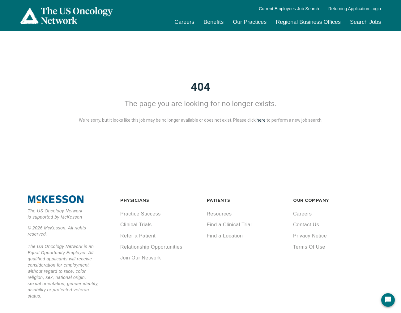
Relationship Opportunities (151, 247)
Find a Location (225, 235)
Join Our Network (140, 257)
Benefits (213, 22)
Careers (184, 22)
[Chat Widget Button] (388, 300)
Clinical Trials (136, 224)
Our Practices (250, 22)
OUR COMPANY (311, 200)
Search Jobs (365, 22)
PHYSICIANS (134, 200)
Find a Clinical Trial (229, 224)
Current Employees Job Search (289, 8)
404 (200, 86)
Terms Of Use (309, 247)
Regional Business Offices (308, 22)
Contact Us (306, 224)
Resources (219, 213)
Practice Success (140, 213)
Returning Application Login (354, 8)
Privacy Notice (310, 235)
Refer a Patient (138, 235)
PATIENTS (218, 200)
